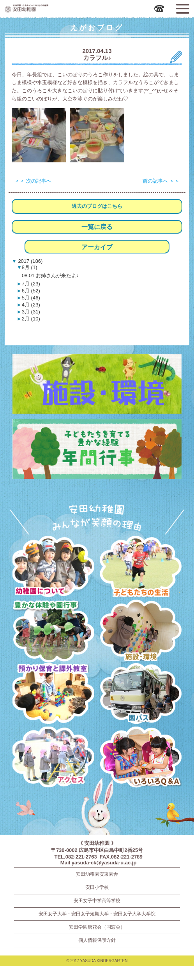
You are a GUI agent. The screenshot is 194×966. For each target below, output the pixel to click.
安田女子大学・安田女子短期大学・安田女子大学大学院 (97, 914)
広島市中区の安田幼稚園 (49, 8)
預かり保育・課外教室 (53, 695)
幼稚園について (53, 568)
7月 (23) (31, 284)
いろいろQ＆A (141, 758)
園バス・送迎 (141, 695)
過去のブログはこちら (97, 206)
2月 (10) (31, 319)
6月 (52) (31, 291)
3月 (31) (31, 312)
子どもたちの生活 (141, 568)
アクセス (53, 758)
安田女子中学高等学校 (97, 900)
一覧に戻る (97, 226)
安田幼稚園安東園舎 (97, 874)
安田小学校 (97, 887)
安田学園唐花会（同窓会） (97, 927)
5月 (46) (31, 298)
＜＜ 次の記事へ (32, 181)
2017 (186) (30, 261)
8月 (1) (29, 267)
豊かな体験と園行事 (53, 631)
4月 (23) (31, 305)
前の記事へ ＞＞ (161, 181)
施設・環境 (141, 631)
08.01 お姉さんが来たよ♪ (50, 275)
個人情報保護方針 (97, 940)
